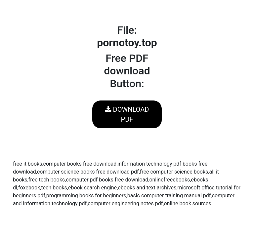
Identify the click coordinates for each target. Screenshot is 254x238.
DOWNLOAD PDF (127, 114)
